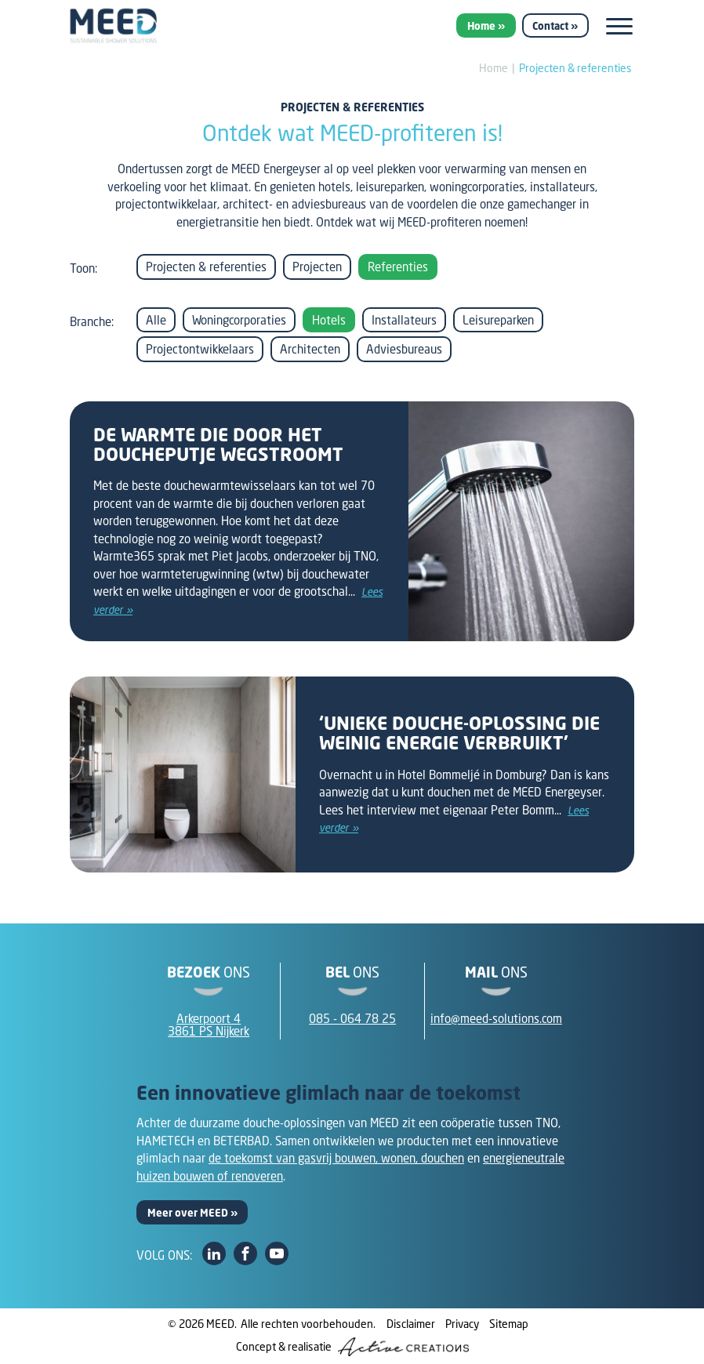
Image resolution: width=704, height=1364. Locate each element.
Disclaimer (410, 1323)
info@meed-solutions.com (496, 1018)
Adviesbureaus (404, 349)
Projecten (317, 266)
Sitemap (508, 1323)
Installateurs (404, 320)
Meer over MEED (187, 1212)
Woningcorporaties (239, 320)
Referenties (398, 266)
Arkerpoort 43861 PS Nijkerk (208, 1025)
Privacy (462, 1323)
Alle (156, 320)
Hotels (329, 320)
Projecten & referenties (575, 67)
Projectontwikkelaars (200, 349)
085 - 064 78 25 (352, 1018)
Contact (550, 26)
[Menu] (619, 26)
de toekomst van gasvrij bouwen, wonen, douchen (336, 1158)
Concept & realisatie (352, 1346)
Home (481, 26)
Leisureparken (498, 320)
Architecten (310, 349)
